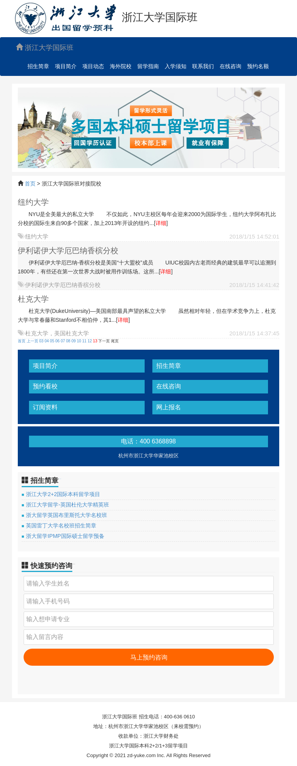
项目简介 (66, 66)
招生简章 (38, 66)
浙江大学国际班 (44, 47)
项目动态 (93, 66)
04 (46, 341)
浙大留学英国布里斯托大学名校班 (66, 515)
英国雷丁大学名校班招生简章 (61, 525)
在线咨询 (230, 66)
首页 (30, 183)
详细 (160, 223)
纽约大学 (33, 202)
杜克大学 (33, 299)
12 (89, 341)
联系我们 (203, 66)
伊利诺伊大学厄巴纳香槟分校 (68, 250)
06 (57, 341)
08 (68, 341)
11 (84, 341)
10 (79, 341)
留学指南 (148, 66)
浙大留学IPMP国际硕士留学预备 (65, 536)
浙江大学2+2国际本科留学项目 (63, 494)
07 (63, 341)
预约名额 (258, 66)
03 (41, 341)
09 (74, 341)
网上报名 (168, 407)
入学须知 (175, 66)
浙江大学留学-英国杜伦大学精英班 (67, 505)
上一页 (32, 341)
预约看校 (45, 386)
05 (52, 341)
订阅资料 (45, 407)
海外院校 (120, 66)
